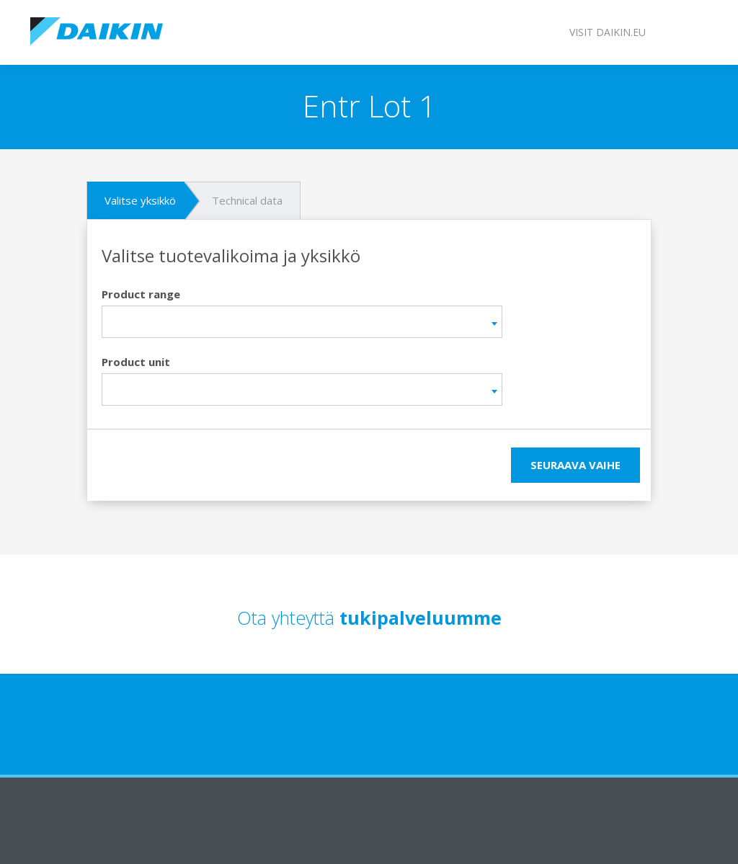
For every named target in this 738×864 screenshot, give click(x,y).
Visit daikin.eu (607, 32)
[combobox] (302, 322)
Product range (141, 294)
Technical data (247, 200)
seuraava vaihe (575, 465)
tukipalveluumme (420, 617)
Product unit (136, 362)
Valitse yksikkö (140, 200)
